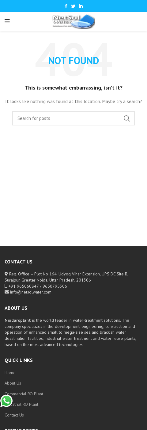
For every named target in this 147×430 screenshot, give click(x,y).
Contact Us (14, 415)
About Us (13, 383)
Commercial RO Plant (24, 394)
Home (10, 372)
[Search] (73, 118)
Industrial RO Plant (21, 404)
